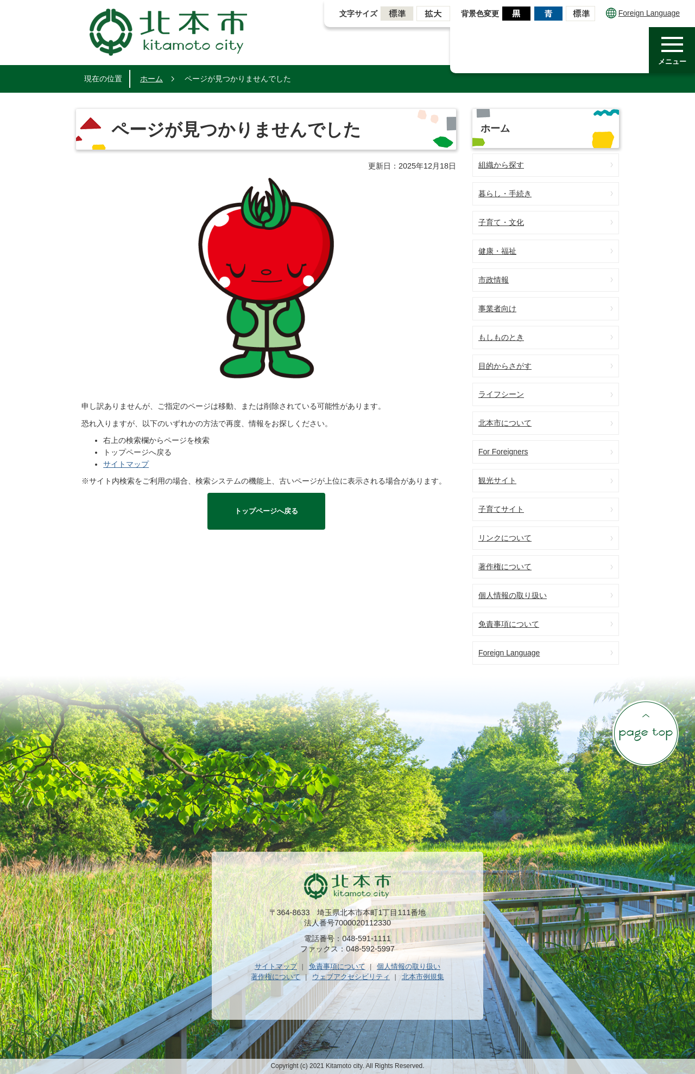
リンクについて (505, 537)
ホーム (151, 78)
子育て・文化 (501, 222)
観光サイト (497, 480)
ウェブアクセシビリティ (351, 977)
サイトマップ (126, 464)
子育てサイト (501, 509)
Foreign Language (643, 13)
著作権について (505, 566)
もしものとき (501, 337)
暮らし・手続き (505, 193)
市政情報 (493, 279)
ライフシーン (501, 394)
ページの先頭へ (645, 733)
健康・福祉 (497, 251)
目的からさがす (505, 366)
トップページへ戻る (266, 511)
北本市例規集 (423, 977)
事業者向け (497, 308)
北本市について (505, 423)
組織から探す (501, 164)
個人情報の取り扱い (512, 595)
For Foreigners (503, 451)
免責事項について (508, 624)
